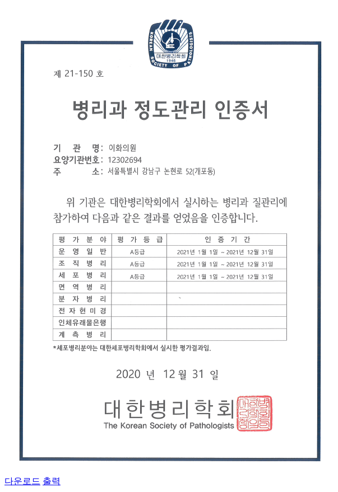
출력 (52, 481)
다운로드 (22, 481)
